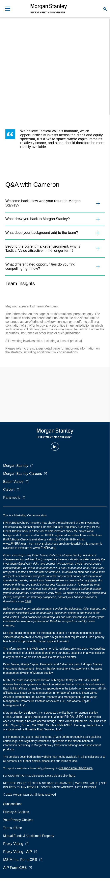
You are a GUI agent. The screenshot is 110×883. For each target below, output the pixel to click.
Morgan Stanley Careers (22, 474)
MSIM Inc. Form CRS (20, 860)
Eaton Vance (13, 482)
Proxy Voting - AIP (17, 852)
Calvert (8, 490)
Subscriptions (12, 804)
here (93, 580)
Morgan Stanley (15, 466)
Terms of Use (12, 828)
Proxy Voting (13, 844)
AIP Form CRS (15, 868)
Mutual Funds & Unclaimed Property (28, 836)
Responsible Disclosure (76, 768)
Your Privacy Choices (19, 820)
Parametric (11, 498)
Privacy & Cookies (16, 812)
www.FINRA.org (44, 547)
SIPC (80, 716)
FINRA (69, 716)
